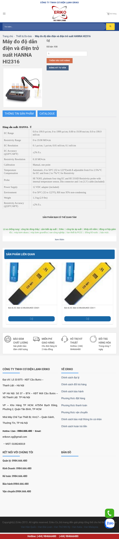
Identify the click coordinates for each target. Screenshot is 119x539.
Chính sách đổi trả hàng (73, 384)
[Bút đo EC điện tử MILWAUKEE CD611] (87, 283)
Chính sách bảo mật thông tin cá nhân (81, 419)
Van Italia (77, 527)
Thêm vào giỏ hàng (59, 60)
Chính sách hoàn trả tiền (74, 426)
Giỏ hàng (111, 13)
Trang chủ (8, 36)
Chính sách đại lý (70, 377)
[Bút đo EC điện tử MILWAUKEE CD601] (31, 283)
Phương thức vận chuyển (74, 412)
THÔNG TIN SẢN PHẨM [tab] (19, 113)
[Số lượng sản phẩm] (67, 53)
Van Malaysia (91, 527)
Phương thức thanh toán (74, 405)
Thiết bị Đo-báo (24, 36)
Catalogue (47, 113)
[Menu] (4, 13)
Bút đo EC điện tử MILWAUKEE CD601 (23, 308)
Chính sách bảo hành (72, 391)
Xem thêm (59, 239)
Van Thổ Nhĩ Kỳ (62, 527)
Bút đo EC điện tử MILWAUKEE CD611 (79, 308)
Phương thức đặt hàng (73, 398)
